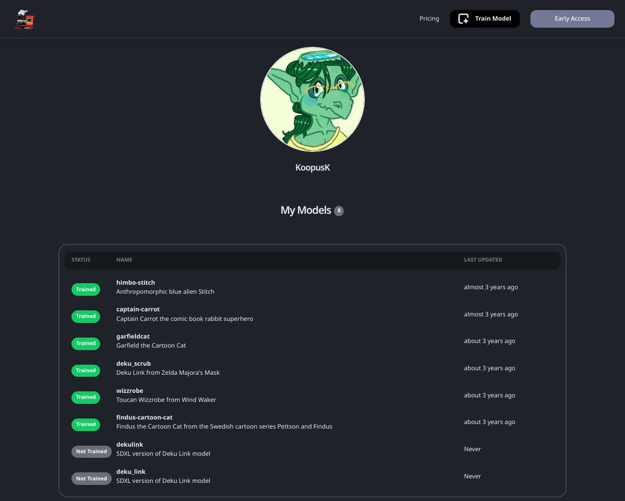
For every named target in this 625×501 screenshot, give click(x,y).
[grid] (312, 371)
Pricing (429, 19)
